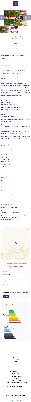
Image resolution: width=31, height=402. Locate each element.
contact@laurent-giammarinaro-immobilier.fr (16, 382)
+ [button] (3, 228)
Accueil (2, 52)
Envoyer (6, 296)
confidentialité (21, 399)
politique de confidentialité (20, 292)
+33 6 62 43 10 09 (16, 380)
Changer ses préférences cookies (10, 393)
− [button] (3, 230)
